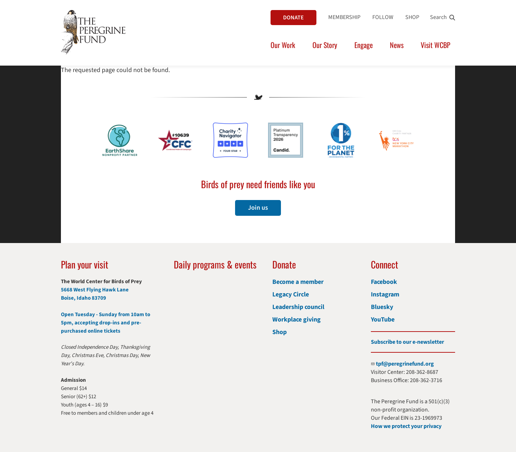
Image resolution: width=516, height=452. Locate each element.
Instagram (385, 294)
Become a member (298, 281)
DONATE (293, 18)
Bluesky (382, 307)
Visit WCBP (435, 44)
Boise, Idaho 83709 (83, 298)
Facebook (384, 281)
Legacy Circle (290, 294)
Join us (258, 207)
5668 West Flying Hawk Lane (95, 290)
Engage (363, 44)
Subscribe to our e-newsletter (407, 342)
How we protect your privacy (406, 426)
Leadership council (298, 307)
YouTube (383, 319)
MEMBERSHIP (344, 17)
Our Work (283, 44)
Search (438, 17)
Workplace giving (296, 319)
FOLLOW (382, 17)
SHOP (412, 17)
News (396, 44)
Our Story (324, 44)
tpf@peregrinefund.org (405, 364)
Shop (279, 332)
